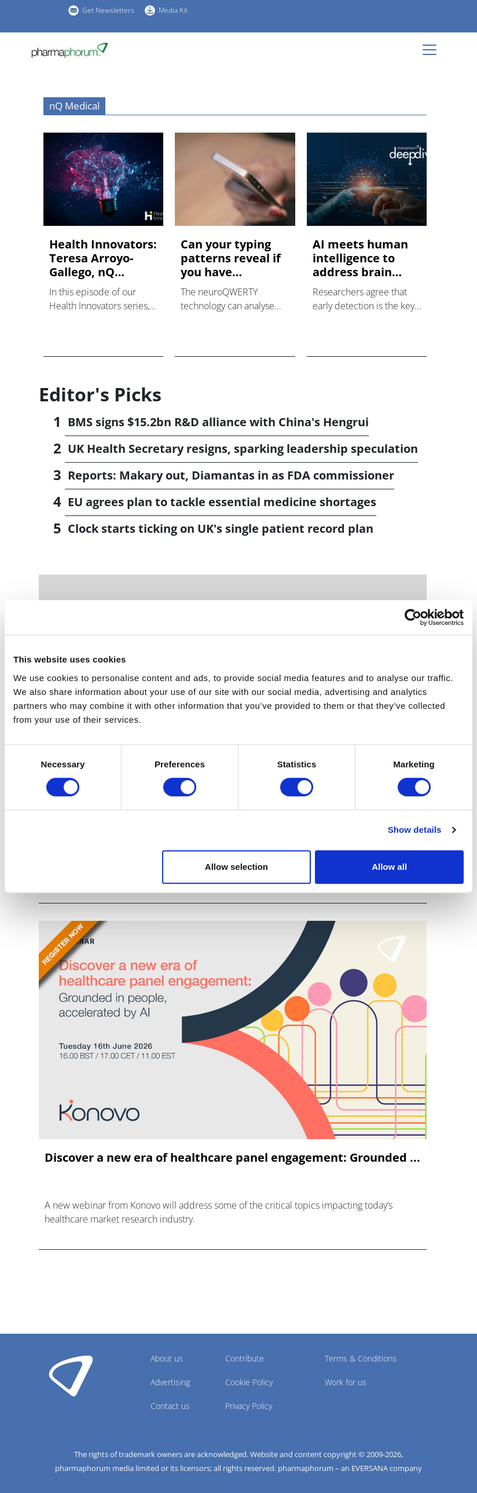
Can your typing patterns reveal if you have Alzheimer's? (231, 258)
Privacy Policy (248, 1405)
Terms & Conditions (361, 1358)
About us (167, 1358)
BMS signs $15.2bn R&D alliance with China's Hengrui (218, 422)
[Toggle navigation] (433, 50)
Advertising (170, 1382)
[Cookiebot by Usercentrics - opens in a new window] (413, 617)
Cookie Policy (249, 1382)
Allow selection (236, 867)
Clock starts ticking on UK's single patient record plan (220, 528)
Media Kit (173, 10)
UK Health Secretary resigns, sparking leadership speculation (243, 448)
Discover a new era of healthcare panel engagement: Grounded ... (232, 1158)
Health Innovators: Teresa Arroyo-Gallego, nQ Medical (103, 258)
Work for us (345, 1382)
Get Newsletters (108, 10)
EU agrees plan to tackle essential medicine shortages (222, 502)
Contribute (244, 1358)
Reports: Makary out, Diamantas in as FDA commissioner (231, 475)
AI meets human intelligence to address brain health (360, 258)
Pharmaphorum (70, 1375)
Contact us (170, 1405)
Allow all (389, 867)
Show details (415, 830)
